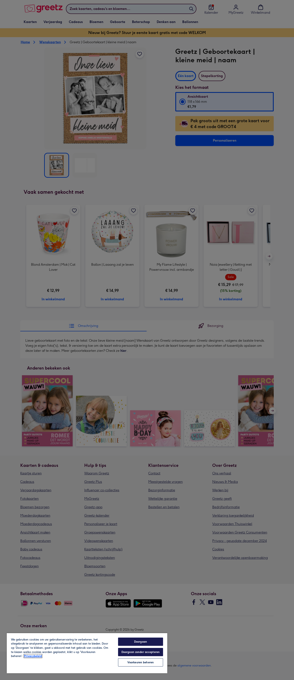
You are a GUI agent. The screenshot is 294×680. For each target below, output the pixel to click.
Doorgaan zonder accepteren (140, 652)
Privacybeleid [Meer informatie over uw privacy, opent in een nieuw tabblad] (33, 656)
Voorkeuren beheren (140, 662)
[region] (87, 653)
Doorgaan (140, 641)
